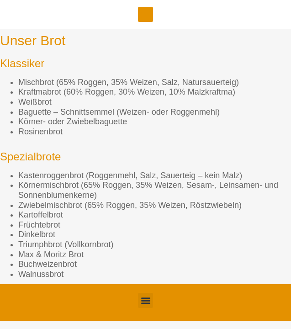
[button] (145, 14)
